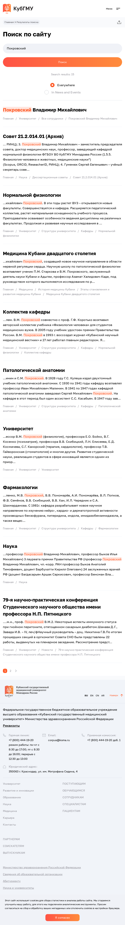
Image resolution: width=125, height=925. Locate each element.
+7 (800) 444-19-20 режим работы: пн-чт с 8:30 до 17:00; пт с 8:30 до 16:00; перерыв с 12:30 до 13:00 (24, 749)
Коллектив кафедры (26, 311)
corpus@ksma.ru (59, 740)
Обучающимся (73, 790)
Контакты (9, 824)
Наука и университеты (18, 887)
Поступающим (74, 783)
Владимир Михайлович (45, 109)
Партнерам (11, 839)
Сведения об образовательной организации (32, 874)
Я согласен (62, 917)
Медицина (10, 811)
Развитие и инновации (18, 790)
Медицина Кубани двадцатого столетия (49, 253)
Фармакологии (20, 487)
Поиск (62, 62)
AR (102, 695)
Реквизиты (11, 725)
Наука (10, 546)
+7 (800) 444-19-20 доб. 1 (104, 740)
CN (97, 695)
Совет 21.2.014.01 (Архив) (33, 136)
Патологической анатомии (34, 370)
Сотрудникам (73, 797)
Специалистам (74, 804)
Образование (12, 797)
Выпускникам (14, 852)
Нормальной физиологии (32, 195)
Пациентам (71, 811)
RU (86, 695)
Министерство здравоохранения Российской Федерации (42, 867)
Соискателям (13, 846)
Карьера (8, 817)
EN (91, 695)
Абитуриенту (12, 881)
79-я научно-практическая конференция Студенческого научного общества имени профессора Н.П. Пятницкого (52, 607)
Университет (18, 428)
